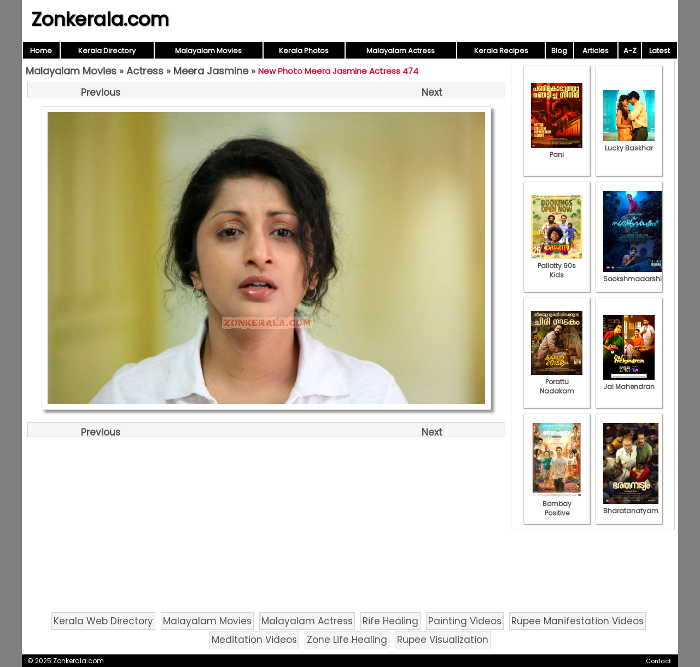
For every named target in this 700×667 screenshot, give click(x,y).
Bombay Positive (556, 504)
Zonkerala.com (100, 19)
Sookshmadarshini (635, 274)
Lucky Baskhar (629, 143)
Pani (556, 150)
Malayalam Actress (400, 50)
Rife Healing (390, 621)
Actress (145, 71)
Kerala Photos (304, 50)
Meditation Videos (254, 639)
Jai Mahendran (629, 382)
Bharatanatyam (630, 506)
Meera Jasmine (210, 71)
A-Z (630, 50)
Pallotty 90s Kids (556, 266)
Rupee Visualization (442, 639)
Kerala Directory (107, 50)
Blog (559, 50)
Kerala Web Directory (103, 621)
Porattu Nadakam (556, 382)
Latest (659, 50)
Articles (595, 50)
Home (41, 50)
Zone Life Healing (347, 639)
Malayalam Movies (208, 50)
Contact (658, 661)
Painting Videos (464, 621)
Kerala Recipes (501, 50)
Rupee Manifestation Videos (577, 621)
